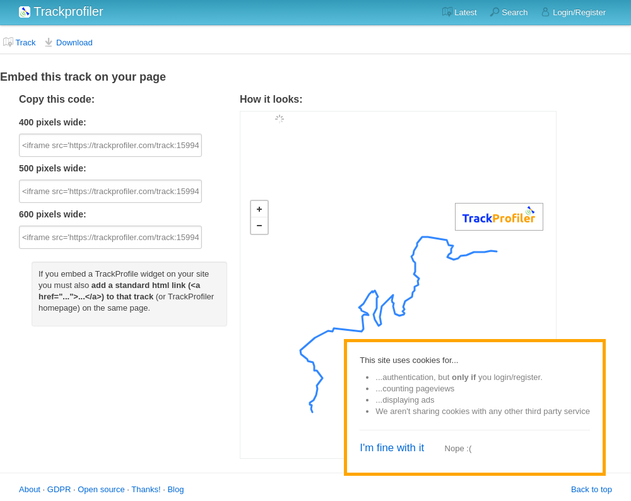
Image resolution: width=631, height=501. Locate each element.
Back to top (591, 489)
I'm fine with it (392, 448)
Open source (101, 489)
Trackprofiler (61, 11)
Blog (175, 489)
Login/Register (573, 12)
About (29, 489)
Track (19, 42)
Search (509, 12)
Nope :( (458, 448)
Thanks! (145, 489)
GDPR (59, 489)
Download (68, 42)
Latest (459, 12)
